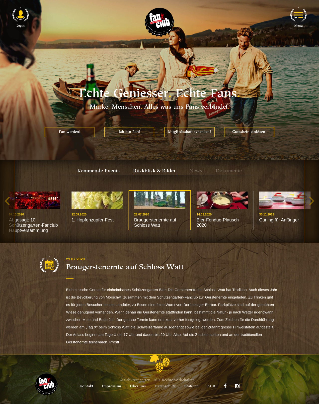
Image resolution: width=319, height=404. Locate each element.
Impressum (111, 386)
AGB (211, 386)
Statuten (191, 386)
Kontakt (86, 386)
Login (20, 25)
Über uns (138, 386)
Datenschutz (165, 386)
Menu (298, 25)
